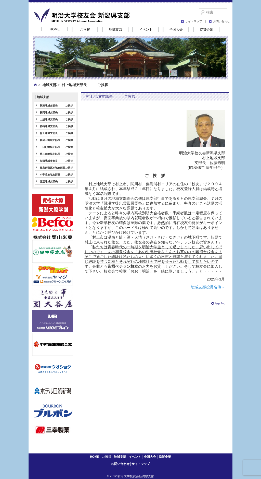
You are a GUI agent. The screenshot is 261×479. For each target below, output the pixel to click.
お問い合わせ (221, 21)
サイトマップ (193, 21)
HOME (55, 29)
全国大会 (176, 29)
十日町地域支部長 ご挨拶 (56, 147)
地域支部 (115, 29)
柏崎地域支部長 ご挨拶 (56, 126)
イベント (145, 29)
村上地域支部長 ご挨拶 (56, 133)
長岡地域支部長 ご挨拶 (56, 112)
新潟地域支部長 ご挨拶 (56, 105)
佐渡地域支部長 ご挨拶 (56, 181)
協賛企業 (206, 29)
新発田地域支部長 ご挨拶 (56, 140)
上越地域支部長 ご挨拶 (56, 119)
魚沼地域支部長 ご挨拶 (56, 160)
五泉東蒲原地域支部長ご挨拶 (56, 167)
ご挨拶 (85, 29)
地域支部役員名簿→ (208, 287)
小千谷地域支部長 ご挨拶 (56, 174)
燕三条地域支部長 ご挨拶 (56, 154)
